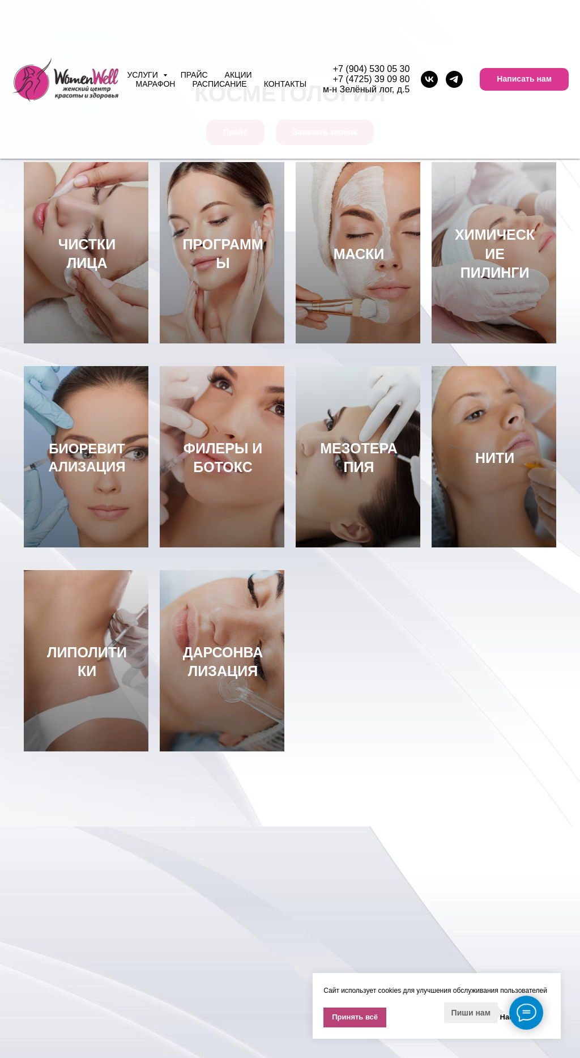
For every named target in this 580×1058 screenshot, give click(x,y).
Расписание (219, 83)
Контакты (285, 83)
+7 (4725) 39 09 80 (371, 79)
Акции (238, 74)
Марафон (155, 83)
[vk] (429, 79)
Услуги (143, 74)
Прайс (194, 74)
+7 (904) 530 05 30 (371, 69)
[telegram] (454, 79)
